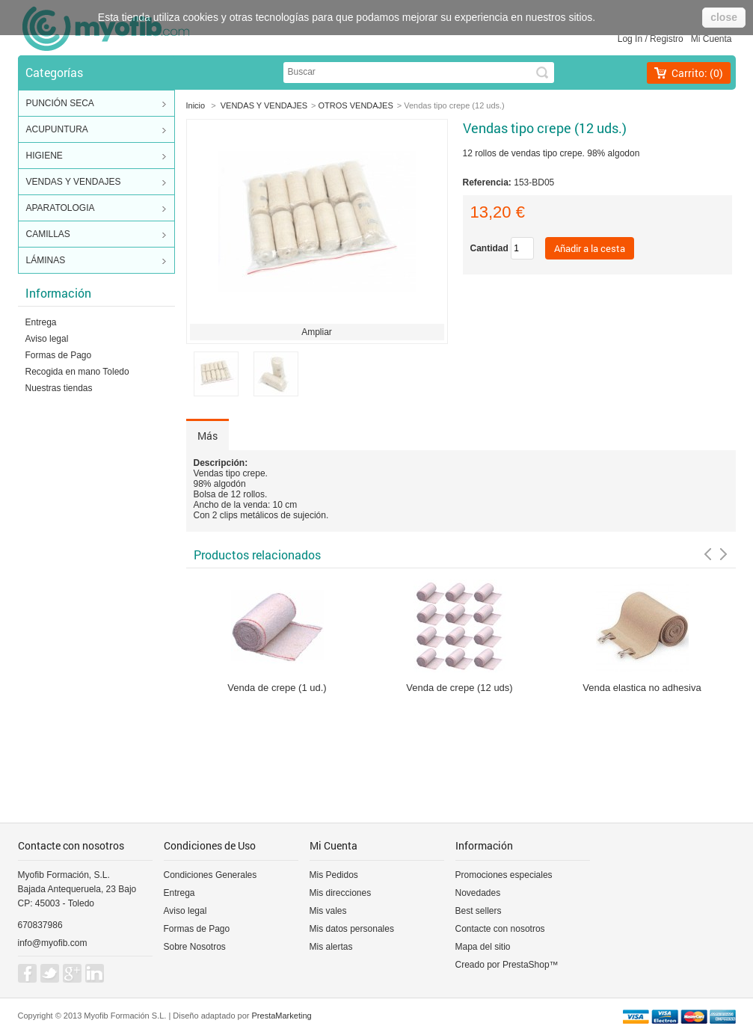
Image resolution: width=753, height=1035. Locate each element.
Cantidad (489, 248)
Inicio (196, 105)
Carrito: (697, 73)
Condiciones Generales (210, 875)
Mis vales (328, 911)
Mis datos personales (352, 929)
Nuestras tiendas (59, 388)
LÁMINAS (96, 261)
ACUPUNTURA (96, 130)
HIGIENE (96, 156)
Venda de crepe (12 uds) (459, 687)
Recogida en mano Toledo (77, 371)
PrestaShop (526, 964)
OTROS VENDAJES (356, 105)
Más (207, 436)
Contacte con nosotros (500, 929)
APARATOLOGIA (96, 209)
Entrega (41, 322)
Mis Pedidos (334, 875)
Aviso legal (47, 339)
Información (58, 293)
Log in (630, 39)
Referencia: (488, 182)
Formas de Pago (58, 355)
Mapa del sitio (483, 947)
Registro (666, 39)
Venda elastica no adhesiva (642, 687)
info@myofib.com (52, 943)
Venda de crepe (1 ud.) (276, 687)
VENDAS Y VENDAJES (96, 182)
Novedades (478, 893)
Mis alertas (331, 947)
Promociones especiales (504, 875)
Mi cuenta (711, 39)
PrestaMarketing (282, 1015)
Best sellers (478, 911)
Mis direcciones (341, 893)
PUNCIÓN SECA (96, 104)
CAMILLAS (96, 235)
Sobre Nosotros (195, 947)
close (723, 17)
